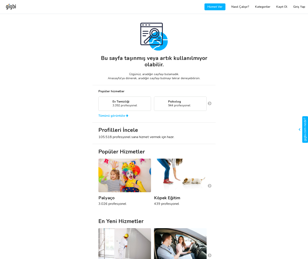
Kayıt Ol (281, 7)
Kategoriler (262, 7)
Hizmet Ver (214, 7)
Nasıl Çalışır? (240, 7)
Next (209, 103)
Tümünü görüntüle (113, 116)
